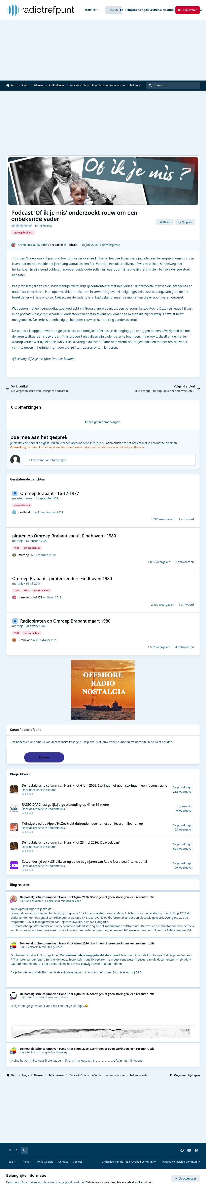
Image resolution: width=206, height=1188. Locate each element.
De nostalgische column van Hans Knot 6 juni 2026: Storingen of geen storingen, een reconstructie (94, 785)
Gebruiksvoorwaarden (100, 1182)
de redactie (55, 245)
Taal (12, 1161)
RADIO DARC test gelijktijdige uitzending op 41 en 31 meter (65, 805)
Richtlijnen (146, 1182)
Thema (26, 1161)
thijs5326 (25, 997)
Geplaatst (63, 901)
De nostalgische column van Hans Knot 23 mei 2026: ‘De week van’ (70, 842)
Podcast (72, 245)
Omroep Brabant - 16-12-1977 (49, 493)
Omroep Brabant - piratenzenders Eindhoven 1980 (62, 578)
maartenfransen (23, 498)
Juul (22, 947)
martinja (18, 541)
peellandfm (25, 512)
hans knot (35, 790)
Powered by (180, 1161)
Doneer (44, 757)
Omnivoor (25, 640)
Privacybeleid (45, 1161)
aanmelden (113, 443)
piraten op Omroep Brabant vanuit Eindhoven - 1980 (64, 536)
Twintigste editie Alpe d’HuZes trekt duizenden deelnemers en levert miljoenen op (82, 823)
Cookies (77, 1161)
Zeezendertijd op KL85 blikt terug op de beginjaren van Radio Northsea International (84, 861)
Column (51, 790)
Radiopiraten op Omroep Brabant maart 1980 (65, 621)
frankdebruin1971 (30, 597)
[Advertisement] (103, 50)
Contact (63, 1161)
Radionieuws (56, 809)
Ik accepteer (185, 1178)
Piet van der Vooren (31, 901)
